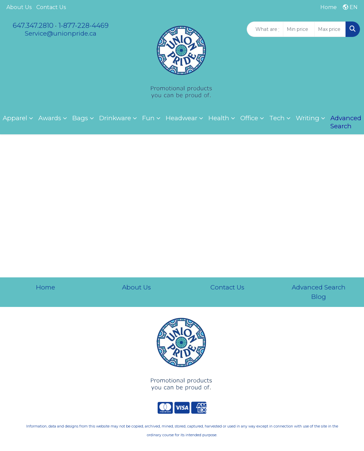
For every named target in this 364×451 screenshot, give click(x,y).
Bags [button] (80, 118)
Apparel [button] (15, 118)
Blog (318, 297)
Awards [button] (49, 118)
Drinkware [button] (115, 118)
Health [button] (218, 118)
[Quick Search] (265, 29)
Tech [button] (277, 118)
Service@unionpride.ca (60, 33)
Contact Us (51, 7)
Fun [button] (148, 118)
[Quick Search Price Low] (299, 29)
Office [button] (249, 118)
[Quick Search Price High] (330, 29)
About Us (19, 7)
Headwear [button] (181, 118)
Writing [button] (307, 118)
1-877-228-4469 (83, 25)
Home (45, 287)
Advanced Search (319, 287)
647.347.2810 (33, 25)
